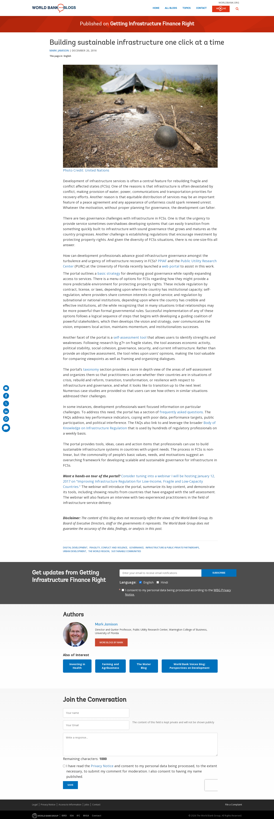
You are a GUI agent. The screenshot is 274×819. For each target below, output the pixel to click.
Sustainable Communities (126, 551)
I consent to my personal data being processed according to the (178, 592)
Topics (186, 8)
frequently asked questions (181, 412)
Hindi (164, 582)
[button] (237, 8)
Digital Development (75, 547)
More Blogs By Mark (111, 642)
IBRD (64, 815)
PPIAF (162, 261)
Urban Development (74, 551)
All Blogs (171, 8)
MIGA (86, 815)
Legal (35, 804)
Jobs (87, 804)
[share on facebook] (6, 396)
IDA (72, 815)
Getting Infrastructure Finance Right (152, 24)
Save (70, 785)
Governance (136, 547)
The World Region (98, 551)
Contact (201, 8)
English (67, 56)
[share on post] (6, 403)
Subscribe (218, 573)
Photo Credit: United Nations (86, 170)
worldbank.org (229, 2)
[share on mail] (6, 388)
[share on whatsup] (6, 419)
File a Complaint (233, 804)
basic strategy (108, 273)
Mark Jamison (59, 50)
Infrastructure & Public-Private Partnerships (172, 547)
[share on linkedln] (6, 411)
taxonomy (91, 369)
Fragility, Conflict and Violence (108, 547)
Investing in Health (77, 666)
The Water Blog (144, 666)
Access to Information (70, 804)
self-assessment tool (129, 337)
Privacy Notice (102, 766)
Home (156, 8)
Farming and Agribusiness (110, 666)
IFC (78, 815)
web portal (170, 266)
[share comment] (6, 428)
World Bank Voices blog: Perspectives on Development (190, 666)
